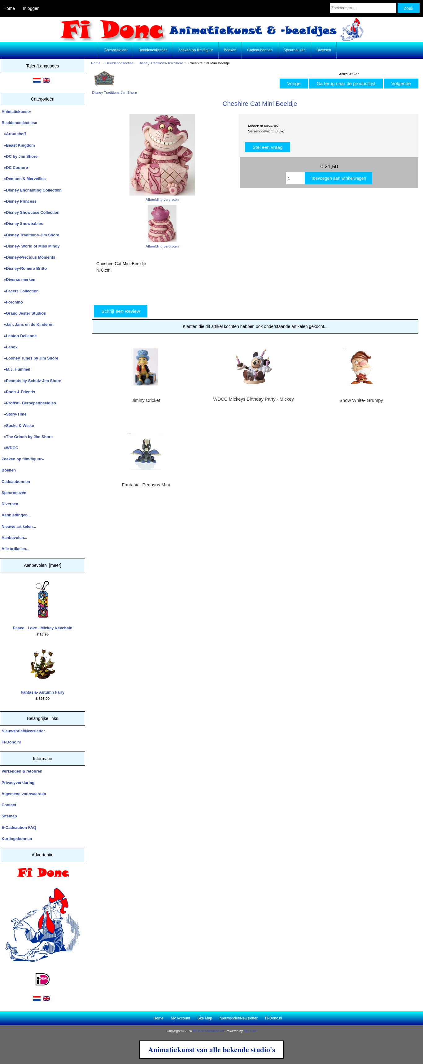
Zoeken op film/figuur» (23, 459)
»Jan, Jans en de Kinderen (28, 324)
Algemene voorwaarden (24, 793)
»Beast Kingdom (18, 145)
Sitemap (9, 816)
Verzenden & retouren (22, 771)
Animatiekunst (116, 50)
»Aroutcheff (14, 133)
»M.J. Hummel (16, 369)
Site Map (205, 1018)
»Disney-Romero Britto (24, 268)
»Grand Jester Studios (24, 313)
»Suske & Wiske (18, 425)
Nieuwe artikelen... (19, 526)
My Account (180, 1018)
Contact (9, 805)
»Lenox (10, 347)
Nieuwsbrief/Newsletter (23, 731)
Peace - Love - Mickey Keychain (42, 605)
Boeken (230, 50)
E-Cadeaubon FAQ (19, 827)
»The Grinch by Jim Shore (27, 436)
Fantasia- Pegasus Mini (146, 484)
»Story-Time (14, 414)
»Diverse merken (18, 279)
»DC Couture (15, 167)
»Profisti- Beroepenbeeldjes (29, 403)
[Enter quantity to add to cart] (295, 178)
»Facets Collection (20, 291)
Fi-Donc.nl (11, 742)
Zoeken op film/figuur (195, 50)
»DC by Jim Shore (19, 156)
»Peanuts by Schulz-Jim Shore (31, 380)
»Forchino (12, 302)
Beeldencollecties (119, 63)
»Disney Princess (19, 201)
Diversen (323, 50)
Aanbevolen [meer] (42, 565)
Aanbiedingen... (16, 515)
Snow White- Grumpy (361, 400)
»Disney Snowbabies (22, 223)
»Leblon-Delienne (19, 336)
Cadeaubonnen (260, 50)
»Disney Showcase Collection (30, 212)
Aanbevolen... (14, 537)
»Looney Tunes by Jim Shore (30, 358)
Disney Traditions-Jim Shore (160, 63)
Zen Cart (250, 1031)
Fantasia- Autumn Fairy (42, 670)
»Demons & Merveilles (24, 178)
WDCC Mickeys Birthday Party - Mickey (253, 399)
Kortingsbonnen (17, 838)
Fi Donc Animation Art (208, 1031)
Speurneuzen (294, 50)
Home (9, 8)
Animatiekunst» (16, 111)
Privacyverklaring (18, 782)
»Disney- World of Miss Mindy (31, 246)
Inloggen (31, 8)
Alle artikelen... (15, 548)
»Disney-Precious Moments (28, 257)
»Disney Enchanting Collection (32, 190)
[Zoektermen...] (363, 8)
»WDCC (10, 448)
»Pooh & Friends (18, 392)
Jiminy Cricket (146, 400)
